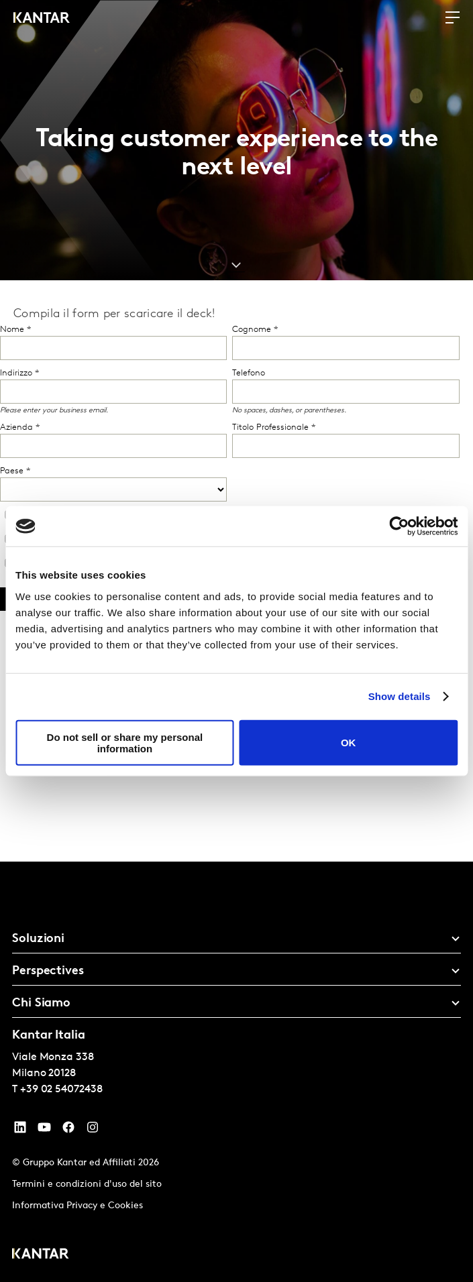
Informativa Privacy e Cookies (77, 1206)
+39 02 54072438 (61, 1089)
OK (348, 742)
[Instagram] (93, 1130)
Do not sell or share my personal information (125, 742)
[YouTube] (20, 1130)
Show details (399, 696)
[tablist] (236, 1072)
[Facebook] (68, 1130)
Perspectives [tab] (48, 971)
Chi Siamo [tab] (41, 1003)
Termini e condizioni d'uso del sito (87, 1184)
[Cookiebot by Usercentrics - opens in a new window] (399, 526)
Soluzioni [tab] (38, 939)
